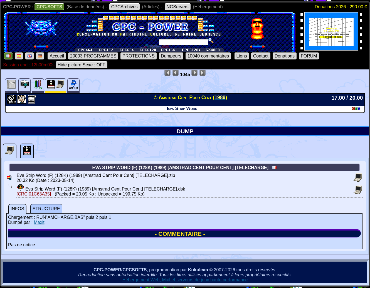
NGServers (178, 6)
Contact (260, 56)
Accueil (57, 56)
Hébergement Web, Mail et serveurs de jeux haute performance (185, 279)
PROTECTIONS (138, 56)
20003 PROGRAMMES (93, 56)
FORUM (309, 56)
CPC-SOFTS (49, 6)
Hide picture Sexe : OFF (81, 64)
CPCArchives (124, 6)
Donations (285, 56)
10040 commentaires (208, 56)
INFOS (17, 208)
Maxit (39, 222)
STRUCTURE (46, 208)
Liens (241, 56)
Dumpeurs (171, 56)
